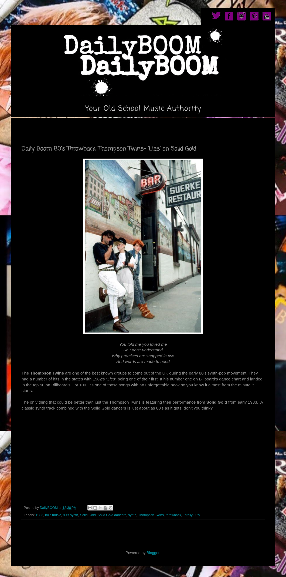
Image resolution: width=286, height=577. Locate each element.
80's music (53, 515)
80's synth (70, 515)
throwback (173, 515)
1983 (39, 515)
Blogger (153, 553)
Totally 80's (191, 515)
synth (132, 515)
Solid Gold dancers (112, 515)
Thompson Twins (151, 515)
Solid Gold (88, 515)
